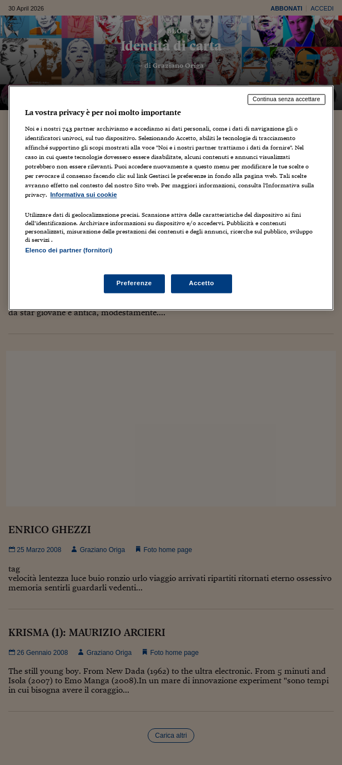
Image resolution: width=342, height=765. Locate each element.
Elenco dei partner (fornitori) (68, 250)
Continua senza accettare (286, 99)
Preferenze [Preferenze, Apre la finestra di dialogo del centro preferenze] (134, 283)
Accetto (201, 283)
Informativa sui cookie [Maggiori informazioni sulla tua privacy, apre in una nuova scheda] (83, 195)
